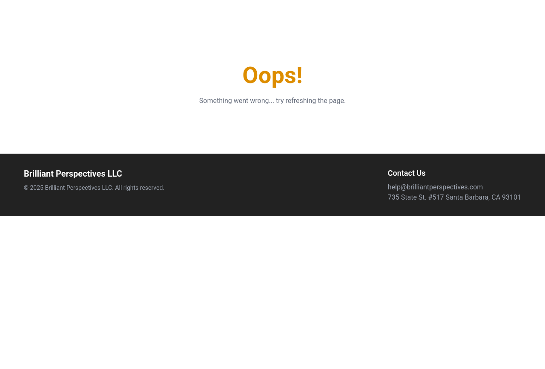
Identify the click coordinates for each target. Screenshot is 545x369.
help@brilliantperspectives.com (435, 187)
